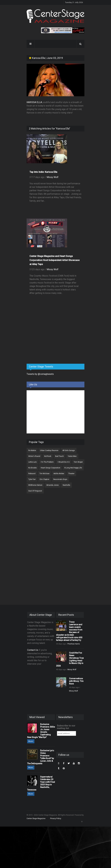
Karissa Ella (37, 57)
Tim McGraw (44, 474)
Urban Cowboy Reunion (49, 450)
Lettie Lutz (32, 462)
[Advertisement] (48, 339)
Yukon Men (72, 456)
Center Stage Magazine (36, 818)
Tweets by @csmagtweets (40, 374)
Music (30, 741)
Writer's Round (34, 456)
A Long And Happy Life (73, 468)
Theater (71, 474)
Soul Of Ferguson (35, 491)
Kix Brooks (32, 468)
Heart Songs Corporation (50, 468)
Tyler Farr (32, 479)
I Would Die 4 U (64, 462)
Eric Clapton (44, 479)
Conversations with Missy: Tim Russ (76, 681)
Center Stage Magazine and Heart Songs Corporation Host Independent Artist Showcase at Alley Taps (54, 260)
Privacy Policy (55, 818)
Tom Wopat (78, 462)
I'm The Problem (47, 462)
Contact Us (32, 650)
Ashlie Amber (58, 474)
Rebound (31, 474)
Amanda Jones (52, 485)
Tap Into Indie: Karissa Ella (43, 172)
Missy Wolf (52, 177)
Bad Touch (59, 456)
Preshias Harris (73, 644)
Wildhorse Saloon (35, 485)
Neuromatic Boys (60, 479)
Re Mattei (32, 450)
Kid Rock (47, 456)
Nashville (66, 485)
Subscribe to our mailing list (66, 726)
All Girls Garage (68, 450)
